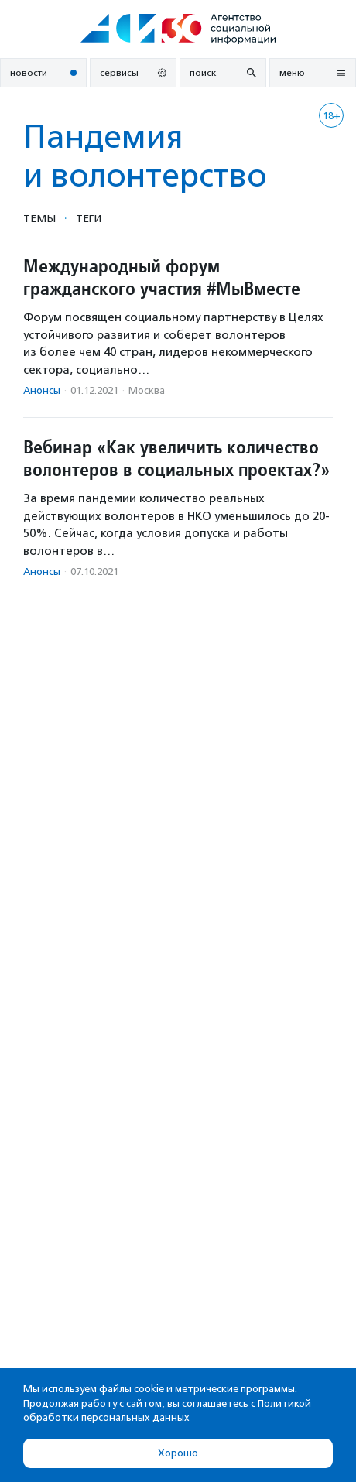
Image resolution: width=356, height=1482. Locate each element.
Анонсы (41, 390)
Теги (88, 218)
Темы (39, 218)
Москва (146, 390)
